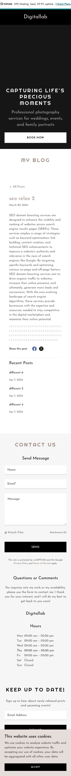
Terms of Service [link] (41, 563)
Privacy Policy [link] (21, 563)
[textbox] (35, 470)
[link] (35, 17)
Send (35, 547)
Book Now (35, 137)
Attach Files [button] (16, 532)
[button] (6, 532)
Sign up (35, 730)
